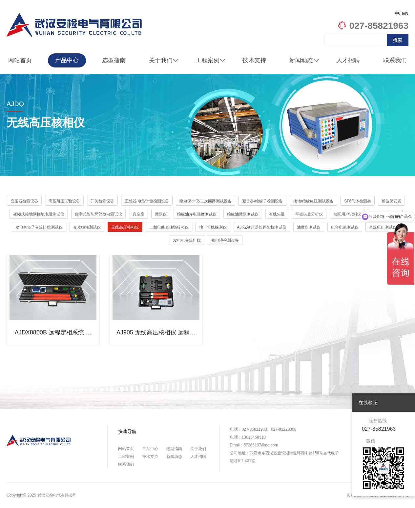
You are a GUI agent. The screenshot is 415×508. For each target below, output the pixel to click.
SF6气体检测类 (357, 201)
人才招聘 (348, 60)
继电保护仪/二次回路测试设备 (205, 201)
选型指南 (114, 60)
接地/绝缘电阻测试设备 (313, 201)
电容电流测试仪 (345, 227)
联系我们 (395, 60)
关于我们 (164, 60)
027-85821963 (373, 26)
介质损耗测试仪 (87, 227)
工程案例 (211, 60)
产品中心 (67, 60)
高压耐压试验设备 (64, 201)
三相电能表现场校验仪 (169, 227)
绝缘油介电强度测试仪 (197, 214)
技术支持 (254, 60)
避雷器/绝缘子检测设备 (262, 201)
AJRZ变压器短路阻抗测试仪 (261, 227)
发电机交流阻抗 (187, 240)
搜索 (397, 40)
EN (405, 13)
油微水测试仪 (309, 227)
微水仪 (161, 214)
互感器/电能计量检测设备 (147, 201)
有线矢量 (277, 214)
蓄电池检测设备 (225, 240)
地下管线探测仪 (213, 227)
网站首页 (20, 60)
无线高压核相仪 (125, 227)
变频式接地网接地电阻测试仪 (38, 214)
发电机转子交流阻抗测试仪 (39, 227)
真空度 (138, 214)
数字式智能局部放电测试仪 (98, 214)
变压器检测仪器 (24, 201)
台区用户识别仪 (347, 214)
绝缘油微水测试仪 (243, 214)
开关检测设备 (102, 201)
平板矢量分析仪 (309, 214)
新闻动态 (304, 60)
